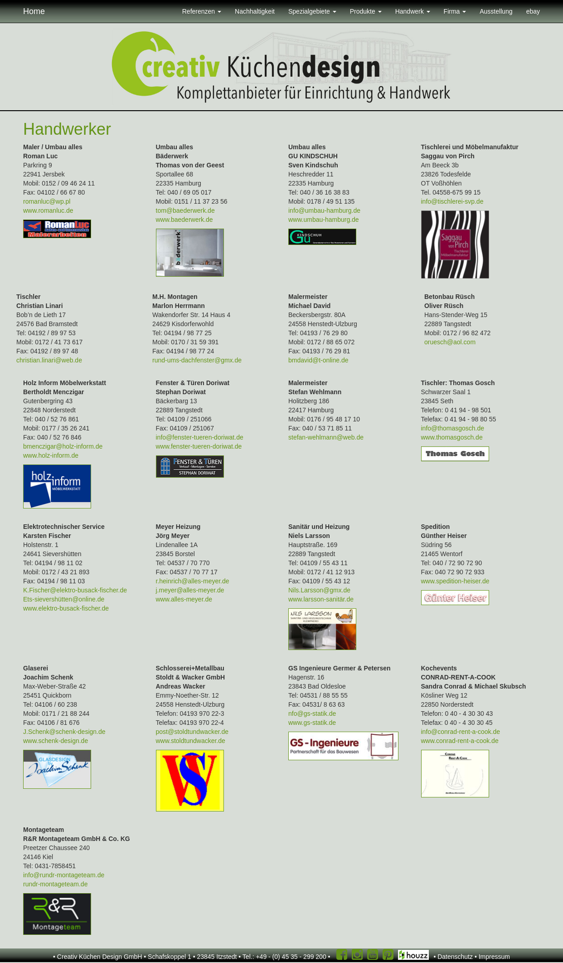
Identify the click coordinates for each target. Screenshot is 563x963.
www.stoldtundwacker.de (190, 740)
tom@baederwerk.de (185, 210)
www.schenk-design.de (55, 740)
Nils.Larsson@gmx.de (319, 590)
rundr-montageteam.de (55, 884)
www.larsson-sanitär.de (321, 599)
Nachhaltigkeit (255, 11)
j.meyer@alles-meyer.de (190, 590)
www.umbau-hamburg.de (323, 219)
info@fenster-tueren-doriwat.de (199, 437)
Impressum (494, 956)
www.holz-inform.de (50, 455)
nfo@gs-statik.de (312, 713)
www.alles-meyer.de (184, 599)
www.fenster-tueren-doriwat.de (199, 446)
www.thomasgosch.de (452, 437)
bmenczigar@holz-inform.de (62, 446)
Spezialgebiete (312, 11)
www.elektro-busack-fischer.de (66, 608)
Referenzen (201, 11)
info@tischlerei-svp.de (452, 201)
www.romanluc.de (48, 210)
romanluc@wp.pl (46, 201)
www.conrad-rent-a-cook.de (460, 740)
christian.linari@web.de (49, 360)
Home (34, 11)
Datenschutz (455, 956)
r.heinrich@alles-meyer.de (192, 581)
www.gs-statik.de (312, 722)
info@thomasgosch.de (453, 428)
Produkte (366, 11)
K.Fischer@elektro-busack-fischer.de (75, 590)
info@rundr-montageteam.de (63, 875)
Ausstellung (496, 11)
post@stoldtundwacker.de (192, 731)
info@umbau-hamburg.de (324, 210)
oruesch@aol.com (450, 342)
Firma (455, 11)
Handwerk (412, 11)
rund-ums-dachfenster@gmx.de (197, 360)
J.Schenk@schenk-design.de (64, 731)
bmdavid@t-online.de (318, 360)
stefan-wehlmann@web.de (326, 437)
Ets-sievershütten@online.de (63, 599)
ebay (533, 11)
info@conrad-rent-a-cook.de (460, 731)
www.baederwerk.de (184, 219)
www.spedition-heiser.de (455, 581)
